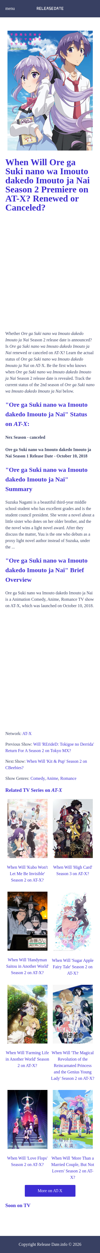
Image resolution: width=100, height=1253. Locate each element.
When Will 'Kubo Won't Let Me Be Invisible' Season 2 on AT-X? (27, 873)
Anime (52, 778)
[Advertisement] (50, 270)
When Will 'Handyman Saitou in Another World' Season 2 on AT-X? (27, 966)
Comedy (37, 778)
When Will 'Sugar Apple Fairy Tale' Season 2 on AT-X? (72, 966)
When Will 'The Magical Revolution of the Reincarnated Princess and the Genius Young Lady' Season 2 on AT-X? (72, 1065)
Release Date (48, 1244)
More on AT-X (50, 1190)
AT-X (27, 733)
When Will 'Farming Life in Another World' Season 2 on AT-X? (27, 1059)
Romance (68, 778)
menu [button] (10, 8)
